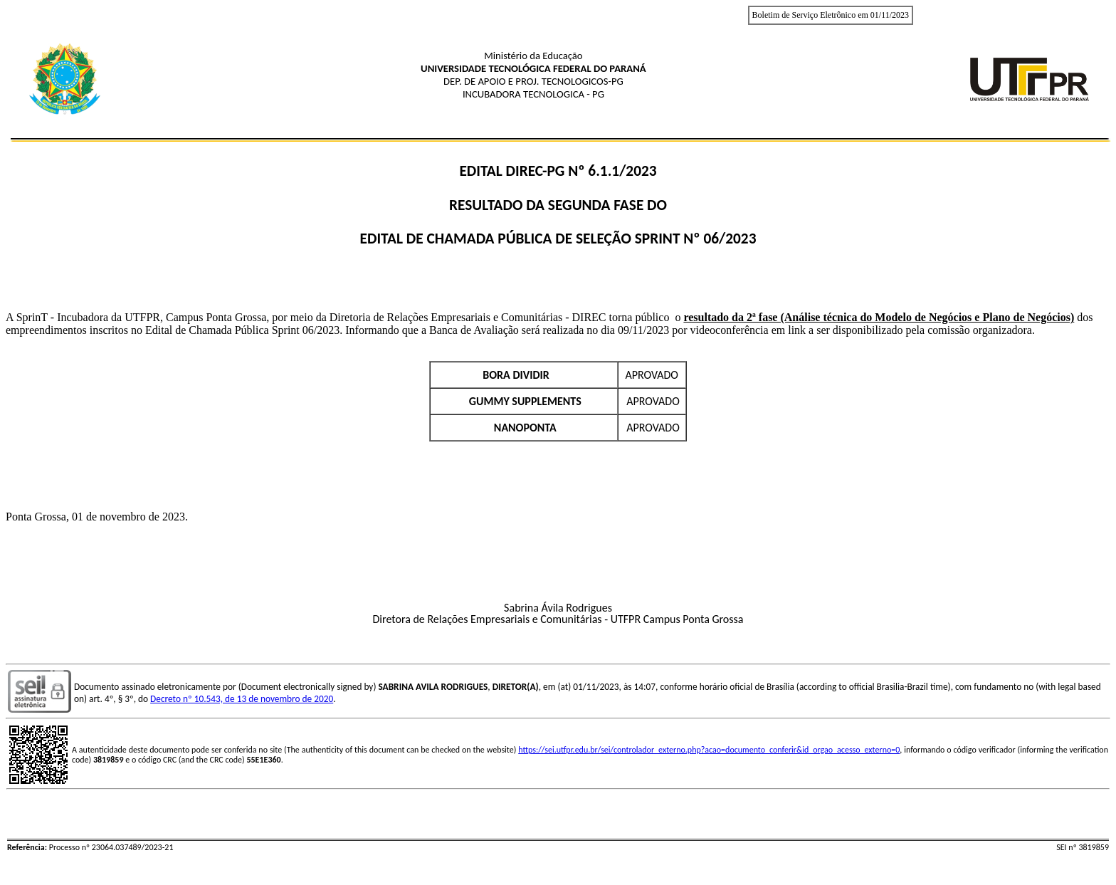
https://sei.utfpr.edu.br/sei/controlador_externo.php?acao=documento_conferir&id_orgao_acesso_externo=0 (709, 750)
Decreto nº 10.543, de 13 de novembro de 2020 (241, 699)
